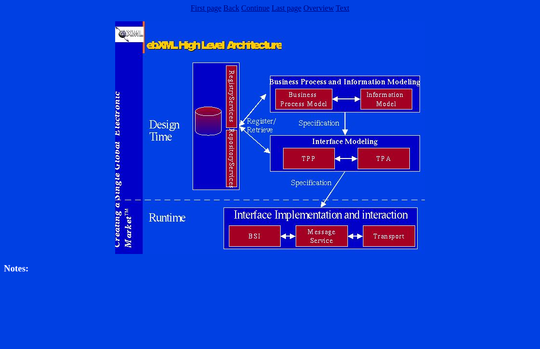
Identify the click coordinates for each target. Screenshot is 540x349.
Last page (286, 8)
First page (206, 8)
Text (342, 8)
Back (232, 8)
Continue (255, 8)
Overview (318, 8)
